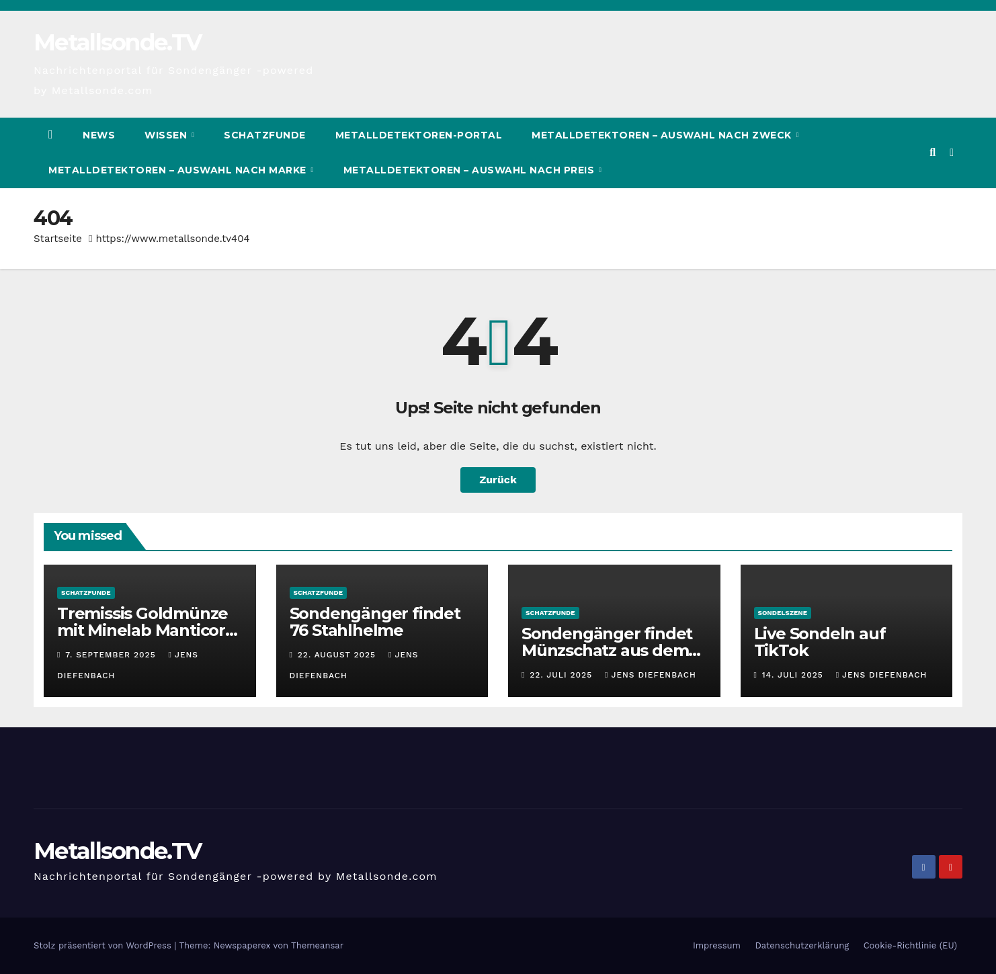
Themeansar (317, 945)
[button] (932, 152)
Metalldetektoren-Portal (419, 135)
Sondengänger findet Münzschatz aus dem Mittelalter (607, 650)
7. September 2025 (112, 654)
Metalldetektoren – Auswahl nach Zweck (663, 135)
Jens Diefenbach (650, 675)
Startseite (58, 239)
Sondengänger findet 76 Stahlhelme (375, 622)
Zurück (498, 479)
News (99, 135)
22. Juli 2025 (562, 675)
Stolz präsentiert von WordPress (104, 945)
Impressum (717, 945)
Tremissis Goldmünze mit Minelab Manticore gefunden (146, 630)
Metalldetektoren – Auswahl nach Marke (178, 170)
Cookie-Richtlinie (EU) (910, 945)
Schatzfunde (265, 135)
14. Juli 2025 (794, 675)
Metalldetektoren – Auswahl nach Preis (470, 170)
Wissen (167, 135)
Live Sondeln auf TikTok (820, 642)
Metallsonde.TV (117, 42)
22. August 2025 (338, 654)
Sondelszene (783, 612)
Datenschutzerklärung (802, 945)
